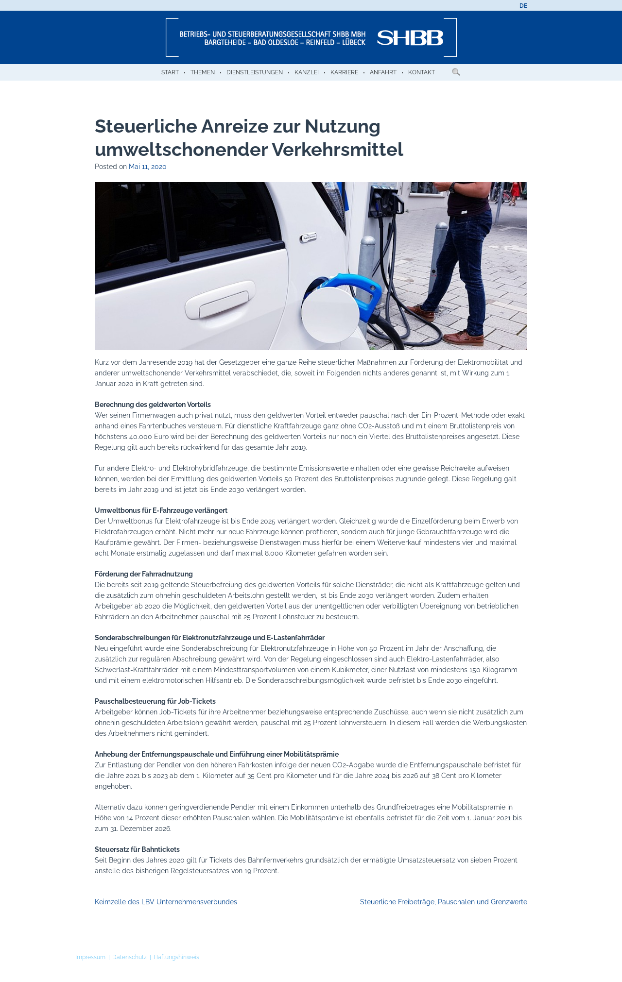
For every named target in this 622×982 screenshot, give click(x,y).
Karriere (344, 72)
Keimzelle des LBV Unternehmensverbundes (166, 902)
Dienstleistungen (254, 72)
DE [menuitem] (523, 5)
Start (170, 72)
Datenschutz (129, 957)
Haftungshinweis (176, 957)
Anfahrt (383, 72)
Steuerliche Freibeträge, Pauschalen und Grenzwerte (443, 902)
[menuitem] (523, 6)
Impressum (90, 957)
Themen (202, 72)
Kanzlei (306, 72)
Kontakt (421, 72)
